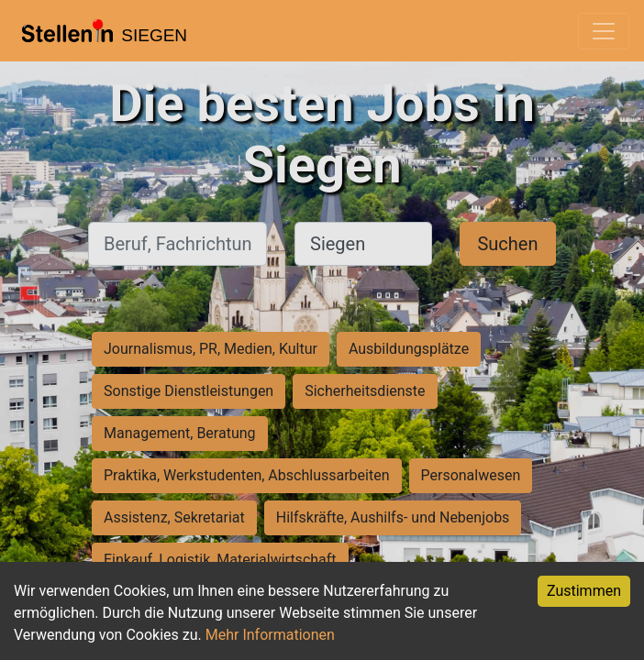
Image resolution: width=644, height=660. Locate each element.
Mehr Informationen (270, 635)
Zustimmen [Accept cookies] (584, 591)
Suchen (507, 244)
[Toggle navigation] (603, 31)
